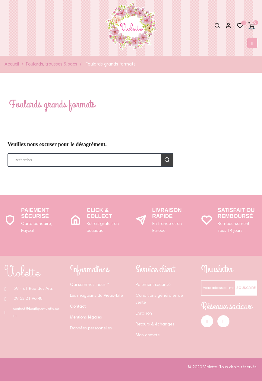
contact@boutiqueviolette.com (36, 312)
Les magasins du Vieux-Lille (96, 296)
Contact (78, 307)
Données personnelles (91, 328)
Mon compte (148, 335)
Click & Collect (99, 213)
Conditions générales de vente (159, 299)
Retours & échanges (155, 324)
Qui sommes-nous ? (89, 285)
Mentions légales (86, 317)
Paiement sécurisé (35, 213)
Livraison (144, 314)
